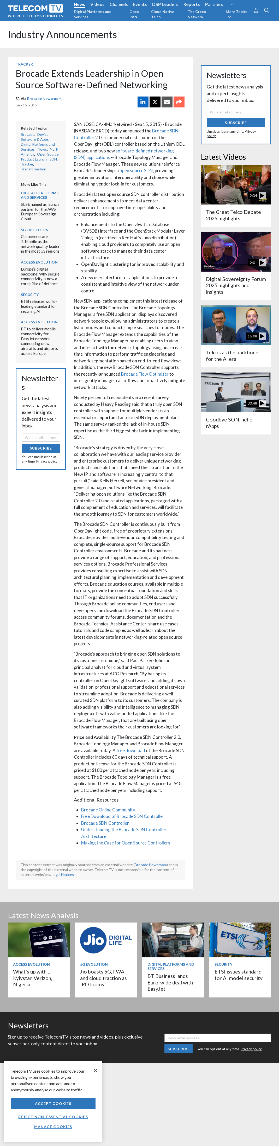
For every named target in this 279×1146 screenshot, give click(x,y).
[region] (53, 1101)
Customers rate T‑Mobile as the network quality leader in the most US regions (40, 243)
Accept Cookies (53, 1103)
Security (30, 294)
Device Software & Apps (35, 137)
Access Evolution (39, 262)
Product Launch (34, 159)
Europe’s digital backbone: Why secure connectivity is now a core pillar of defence (40, 276)
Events (140, 4)
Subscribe (41, 448)
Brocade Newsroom (44, 98)
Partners (214, 4)
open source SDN (136, 170)
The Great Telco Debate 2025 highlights (233, 215)
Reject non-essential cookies (53, 1117)
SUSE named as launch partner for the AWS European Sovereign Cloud (40, 211)
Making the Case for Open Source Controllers (125, 843)
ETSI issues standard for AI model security (239, 975)
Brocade (27, 134)
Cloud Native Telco (162, 14)
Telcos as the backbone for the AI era (232, 355)
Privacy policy (46, 461)
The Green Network (197, 14)
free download (130, 750)
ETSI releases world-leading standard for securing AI (39, 306)
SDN (53, 159)
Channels (119, 4)
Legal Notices (63, 874)
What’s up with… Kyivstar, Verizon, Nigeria (32, 978)
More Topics (236, 14)
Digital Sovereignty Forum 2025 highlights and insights (236, 285)
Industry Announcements (62, 34)
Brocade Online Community (108, 809)
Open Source (48, 154)
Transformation (33, 169)
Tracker (24, 64)
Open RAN (134, 14)
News (79, 4)
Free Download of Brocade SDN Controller (122, 816)
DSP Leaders (165, 4)
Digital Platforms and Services (92, 14)
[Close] (95, 1070)
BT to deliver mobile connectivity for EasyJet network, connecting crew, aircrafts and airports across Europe (39, 340)
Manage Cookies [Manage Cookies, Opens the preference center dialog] (53, 1126)
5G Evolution (35, 230)
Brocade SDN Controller (105, 823)
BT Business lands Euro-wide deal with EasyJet (170, 982)
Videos (97, 4)
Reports (191, 4)
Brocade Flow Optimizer (145, 374)
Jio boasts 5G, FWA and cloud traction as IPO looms (103, 978)
